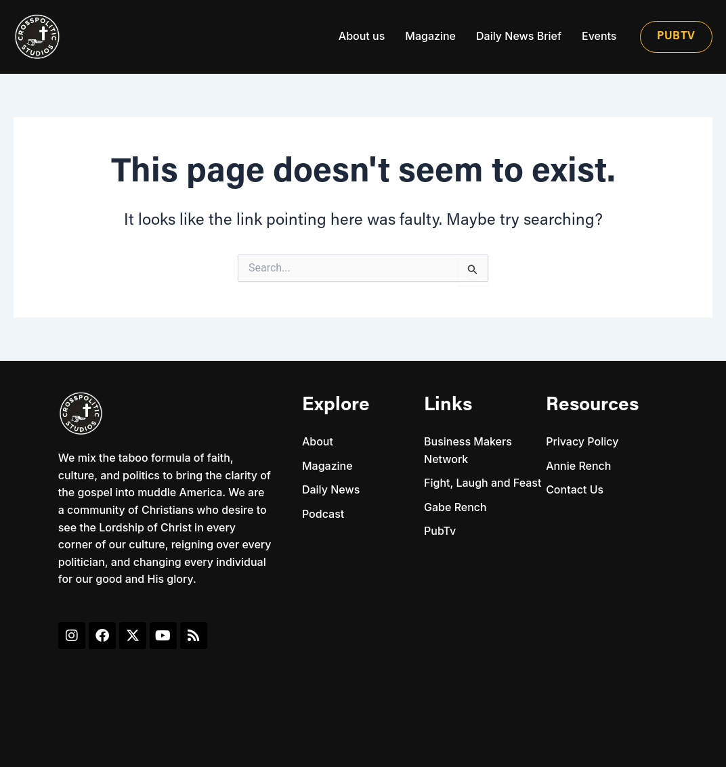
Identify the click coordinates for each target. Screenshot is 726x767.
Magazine (430, 36)
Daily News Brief (518, 36)
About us (362, 36)
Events (599, 36)
